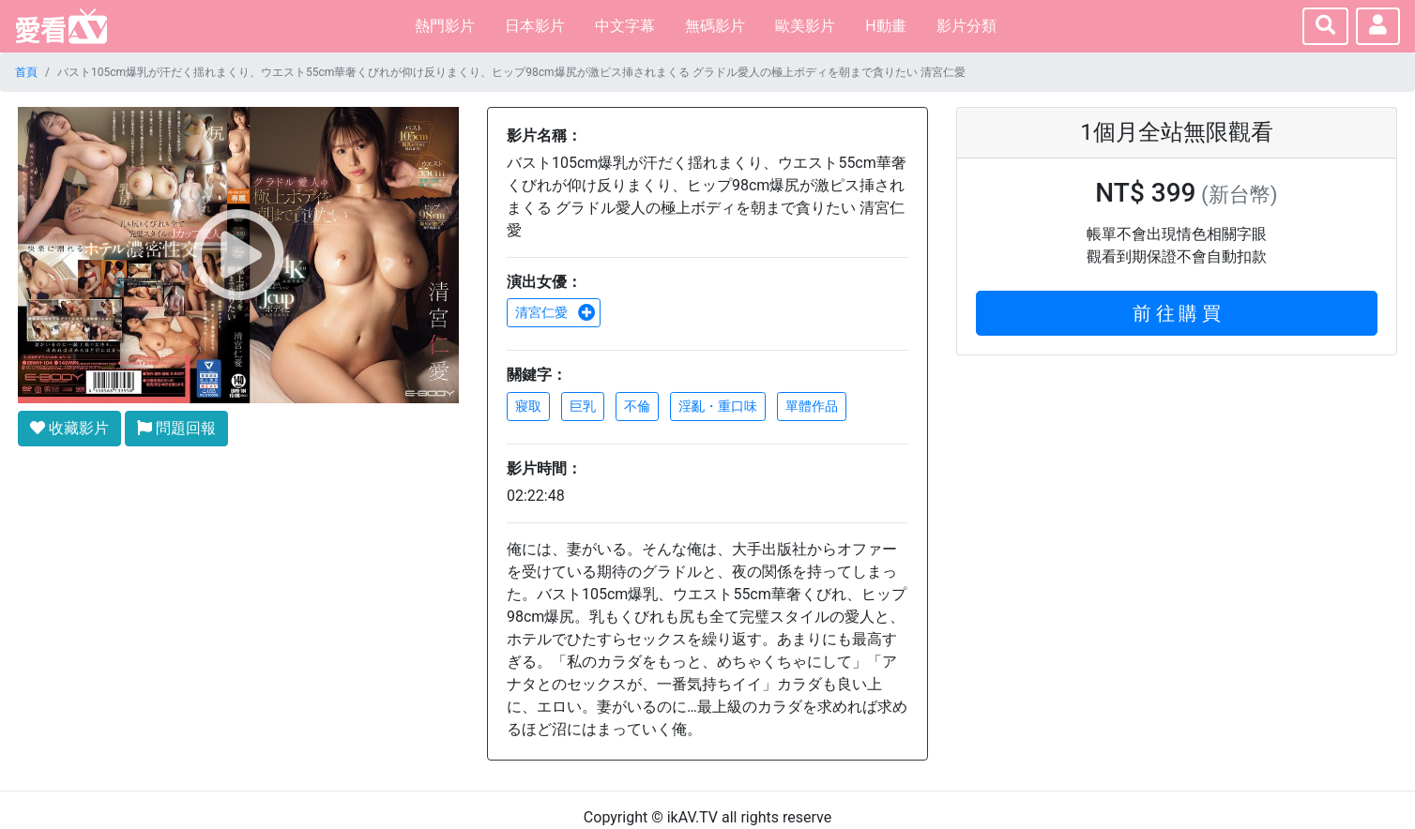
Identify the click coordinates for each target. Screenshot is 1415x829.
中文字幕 (625, 26)
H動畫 (885, 26)
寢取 (528, 406)
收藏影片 (69, 428)
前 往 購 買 (1177, 313)
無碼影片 (715, 26)
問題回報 (176, 428)
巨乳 (583, 406)
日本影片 (535, 26)
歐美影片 (805, 26)
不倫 (637, 406)
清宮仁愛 (555, 312)
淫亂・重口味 (717, 406)
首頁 (26, 72)
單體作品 (811, 406)
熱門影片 (445, 26)
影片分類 (966, 26)
